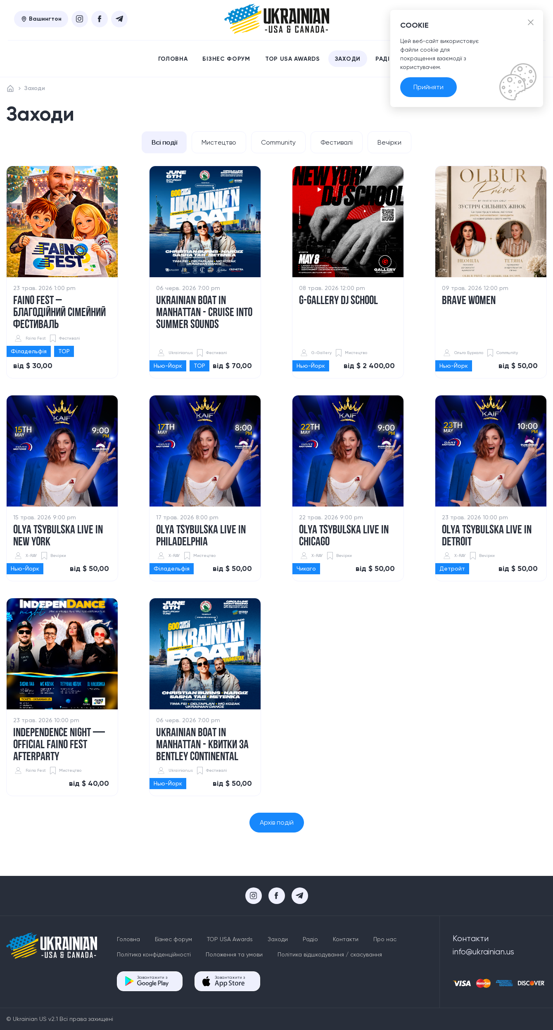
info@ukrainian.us (483, 951)
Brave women (469, 301)
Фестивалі (337, 142)
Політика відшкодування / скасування (330, 954)
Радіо (385, 58)
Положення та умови (234, 954)
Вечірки (391, 142)
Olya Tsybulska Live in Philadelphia (201, 537)
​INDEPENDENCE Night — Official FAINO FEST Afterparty (59, 746)
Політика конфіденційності (154, 954)
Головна (173, 58)
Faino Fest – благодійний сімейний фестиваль (59, 313)
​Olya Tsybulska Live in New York (58, 537)
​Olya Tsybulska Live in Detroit (487, 537)
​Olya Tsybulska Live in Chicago (344, 537)
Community (278, 142)
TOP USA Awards (292, 58)
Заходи (348, 58)
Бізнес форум (226, 58)
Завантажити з (153, 981)
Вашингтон (41, 18)
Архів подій (277, 823)
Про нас (384, 939)
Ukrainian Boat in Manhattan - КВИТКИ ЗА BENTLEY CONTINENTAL (202, 746)
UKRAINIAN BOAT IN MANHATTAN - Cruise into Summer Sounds (204, 313)
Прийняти (428, 87)
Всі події (162, 142)
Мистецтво (218, 142)
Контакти (345, 939)
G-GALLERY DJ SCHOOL (338, 301)
